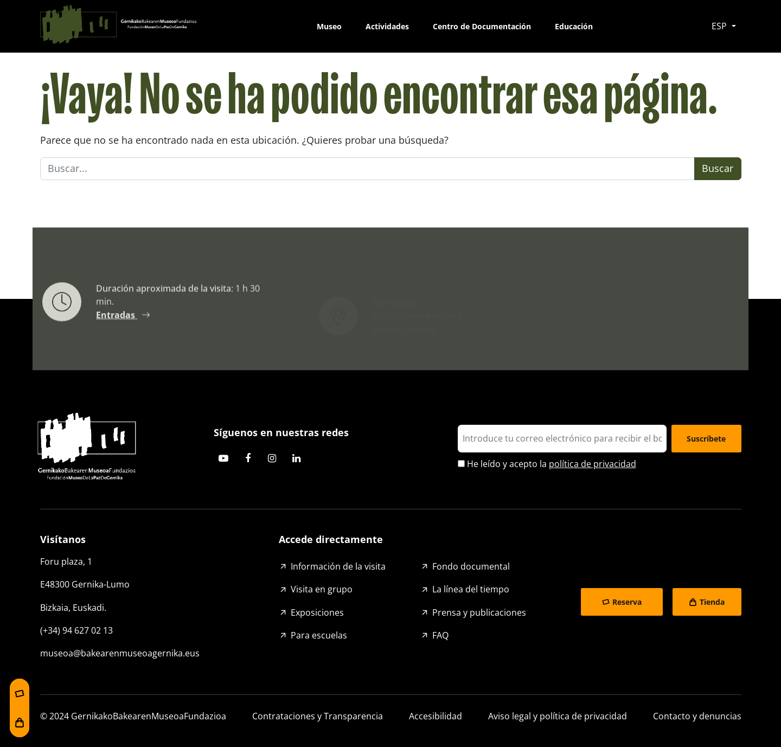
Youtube (223, 458)
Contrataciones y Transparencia (317, 716)
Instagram (272, 458)
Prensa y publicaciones (479, 612)
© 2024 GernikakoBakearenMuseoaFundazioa (133, 716)
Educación (574, 26)
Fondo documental (471, 566)
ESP (720, 26)
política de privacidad (592, 464)
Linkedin (296, 458)
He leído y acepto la (547, 463)
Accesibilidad (435, 716)
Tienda (712, 602)
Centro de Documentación (482, 26)
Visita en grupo (322, 589)
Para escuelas (319, 635)
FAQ (440, 635)
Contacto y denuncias (697, 716)
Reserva (627, 602)
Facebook (248, 458)
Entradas (116, 318)
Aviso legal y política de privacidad (557, 716)
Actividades (387, 26)
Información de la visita (338, 566)
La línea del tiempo (470, 589)
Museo (329, 26)
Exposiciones (317, 612)
